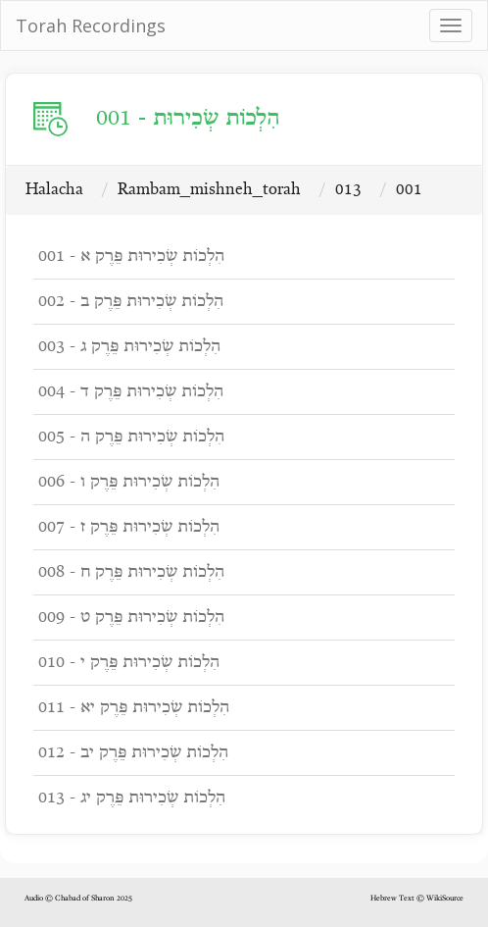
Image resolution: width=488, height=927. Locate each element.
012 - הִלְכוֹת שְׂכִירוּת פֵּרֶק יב (133, 753)
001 (409, 189)
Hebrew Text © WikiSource (417, 898)
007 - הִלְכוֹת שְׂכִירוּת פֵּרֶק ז (129, 527)
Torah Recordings (91, 25)
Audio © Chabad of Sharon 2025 (78, 898)
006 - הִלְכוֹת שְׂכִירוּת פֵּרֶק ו (129, 482)
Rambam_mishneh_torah (209, 189)
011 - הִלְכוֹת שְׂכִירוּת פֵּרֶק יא (133, 707)
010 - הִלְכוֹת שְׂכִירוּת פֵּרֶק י (129, 662)
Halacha (54, 189)
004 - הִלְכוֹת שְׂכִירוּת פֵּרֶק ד (130, 392)
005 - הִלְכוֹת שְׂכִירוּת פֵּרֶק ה (131, 437)
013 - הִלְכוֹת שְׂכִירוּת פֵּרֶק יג (131, 798)
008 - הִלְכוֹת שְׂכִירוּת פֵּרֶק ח (131, 572)
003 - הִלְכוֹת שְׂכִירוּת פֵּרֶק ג (129, 346)
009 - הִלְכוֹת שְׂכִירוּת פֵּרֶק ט (131, 617)
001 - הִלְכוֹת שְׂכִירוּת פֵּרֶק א (131, 256)
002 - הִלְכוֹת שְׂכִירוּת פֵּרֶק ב (130, 301)
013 (348, 189)
